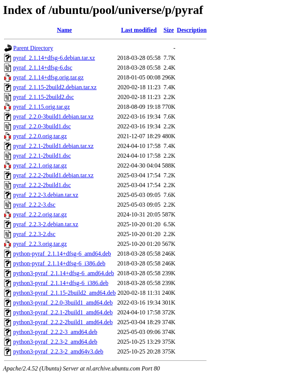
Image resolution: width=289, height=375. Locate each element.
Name (64, 30)
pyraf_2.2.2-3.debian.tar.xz (45, 195)
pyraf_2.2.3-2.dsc (34, 234)
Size (169, 30)
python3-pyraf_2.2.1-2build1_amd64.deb (63, 312)
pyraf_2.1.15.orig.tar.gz (41, 107)
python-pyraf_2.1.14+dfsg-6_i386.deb (59, 263)
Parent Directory (33, 48)
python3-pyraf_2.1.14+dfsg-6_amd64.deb (63, 273)
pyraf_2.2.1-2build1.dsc (42, 155)
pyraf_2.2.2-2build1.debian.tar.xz (53, 175)
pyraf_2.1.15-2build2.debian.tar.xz (55, 87)
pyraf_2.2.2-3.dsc (34, 204)
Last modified (139, 30)
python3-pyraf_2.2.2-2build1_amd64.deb (63, 322)
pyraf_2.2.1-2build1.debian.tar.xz (53, 146)
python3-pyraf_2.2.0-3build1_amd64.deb (63, 302)
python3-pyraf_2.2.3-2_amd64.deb (55, 341)
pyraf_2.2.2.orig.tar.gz (40, 214)
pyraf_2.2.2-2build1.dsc (42, 185)
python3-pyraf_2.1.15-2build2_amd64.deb (64, 293)
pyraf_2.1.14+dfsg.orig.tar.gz (48, 77)
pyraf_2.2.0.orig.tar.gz (40, 136)
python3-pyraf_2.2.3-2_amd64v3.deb (58, 351)
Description (192, 30)
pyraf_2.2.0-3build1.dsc (42, 126)
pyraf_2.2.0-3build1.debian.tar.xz (53, 116)
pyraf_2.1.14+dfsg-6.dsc (42, 67)
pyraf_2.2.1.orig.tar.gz (40, 165)
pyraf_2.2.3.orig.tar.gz (40, 244)
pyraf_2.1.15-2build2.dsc (43, 97)
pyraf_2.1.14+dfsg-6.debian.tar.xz (54, 58)
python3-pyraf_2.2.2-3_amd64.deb (55, 332)
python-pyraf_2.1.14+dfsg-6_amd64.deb (62, 253)
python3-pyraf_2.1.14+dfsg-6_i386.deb (60, 283)
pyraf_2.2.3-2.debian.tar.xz (45, 224)
